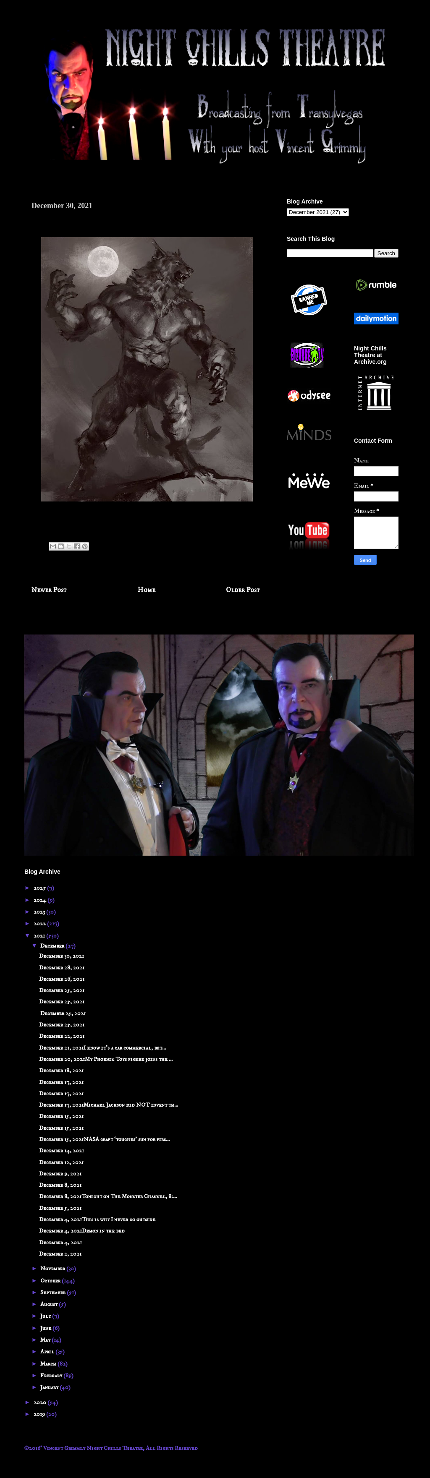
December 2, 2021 (60, 1254)
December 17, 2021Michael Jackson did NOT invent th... (108, 1105)
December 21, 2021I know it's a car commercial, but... (102, 1048)
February (51, 1375)
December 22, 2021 (61, 1036)
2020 (40, 1402)
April (47, 1351)
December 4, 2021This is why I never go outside (97, 1219)
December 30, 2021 (61, 956)
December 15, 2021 (61, 1116)
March (49, 1364)
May (46, 1340)
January (50, 1387)
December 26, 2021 (61, 979)
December (53, 946)
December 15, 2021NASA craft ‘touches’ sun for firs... (104, 1139)
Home (146, 590)
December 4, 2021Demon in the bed (82, 1231)
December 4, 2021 (60, 1242)
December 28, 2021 (61, 967)
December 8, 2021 (60, 1185)
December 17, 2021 (61, 1082)
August (49, 1304)
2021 (40, 936)
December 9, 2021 (60, 1174)
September (53, 1292)
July (46, 1316)
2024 (40, 900)
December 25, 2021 (61, 990)
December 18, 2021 (61, 1070)
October (51, 1281)
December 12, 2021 (61, 1162)
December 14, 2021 (61, 1150)
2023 (40, 912)
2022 (40, 923)
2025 (40, 888)
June (46, 1328)
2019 (40, 1414)
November (53, 1268)
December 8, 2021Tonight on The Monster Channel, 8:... (108, 1196)
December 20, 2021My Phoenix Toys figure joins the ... (106, 1059)
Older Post (243, 590)
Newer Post (49, 590)
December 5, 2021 (60, 1208)
